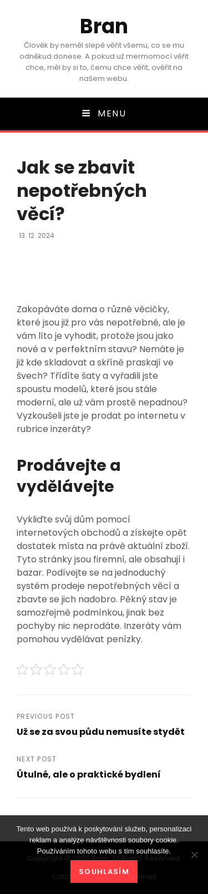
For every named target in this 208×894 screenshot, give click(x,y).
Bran (104, 26)
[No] (194, 854)
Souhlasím (104, 871)
